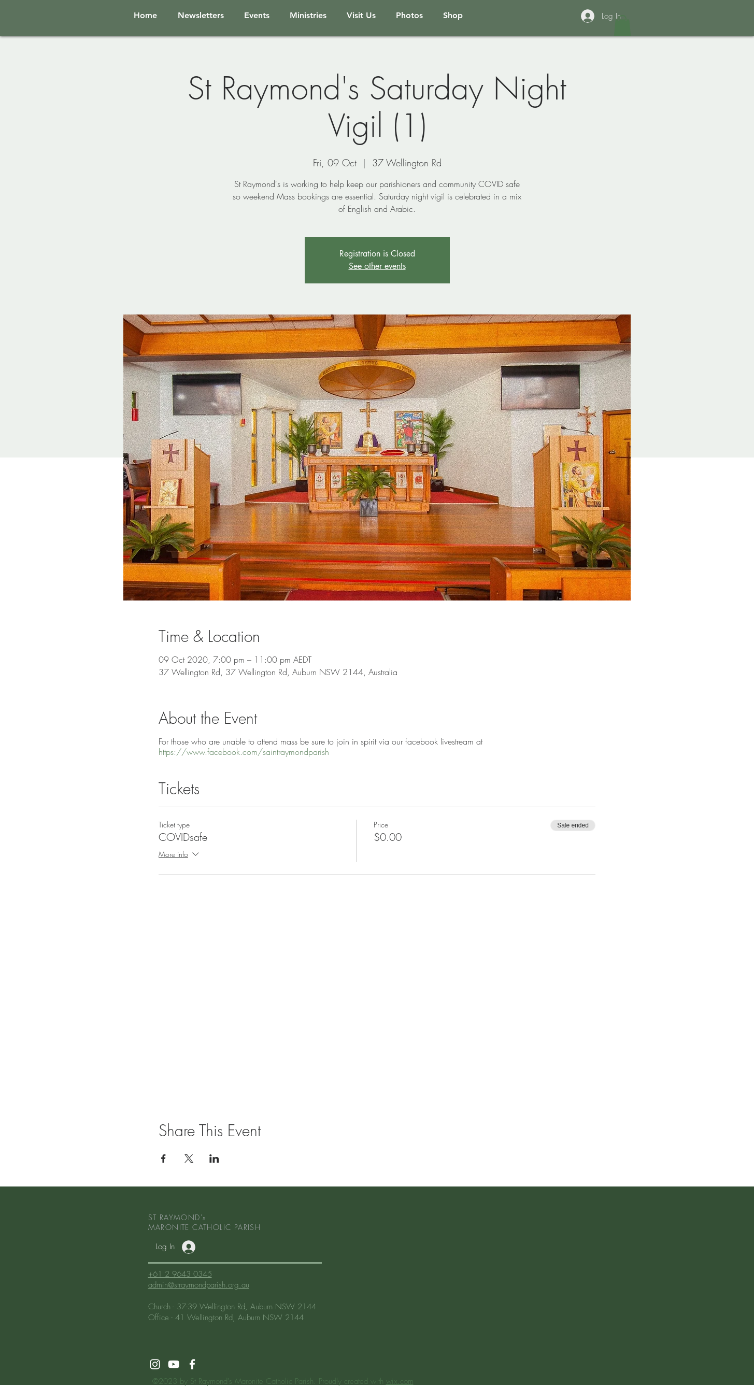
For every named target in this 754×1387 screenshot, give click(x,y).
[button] (622, 25)
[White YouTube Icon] (173, 1364)
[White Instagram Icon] (155, 1364)
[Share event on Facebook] (163, 1158)
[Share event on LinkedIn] (214, 1158)
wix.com (400, 1381)
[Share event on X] (189, 1158)
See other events (377, 266)
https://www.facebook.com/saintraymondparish (244, 751)
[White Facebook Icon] (192, 1364)
